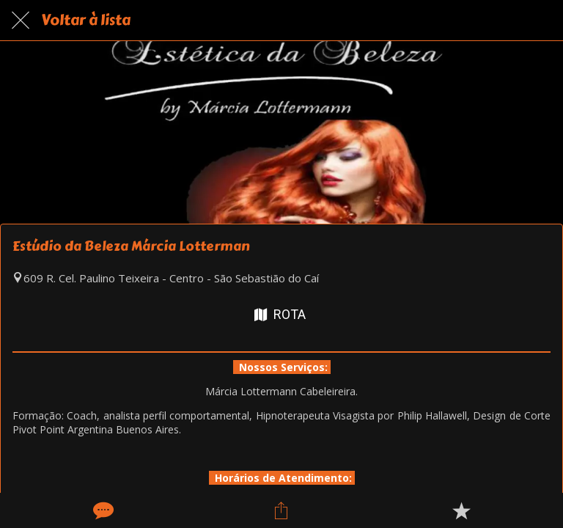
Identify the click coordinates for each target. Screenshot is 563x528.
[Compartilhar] (281, 510)
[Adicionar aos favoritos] (461, 510)
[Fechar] (20, 20)
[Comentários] (101, 510)
